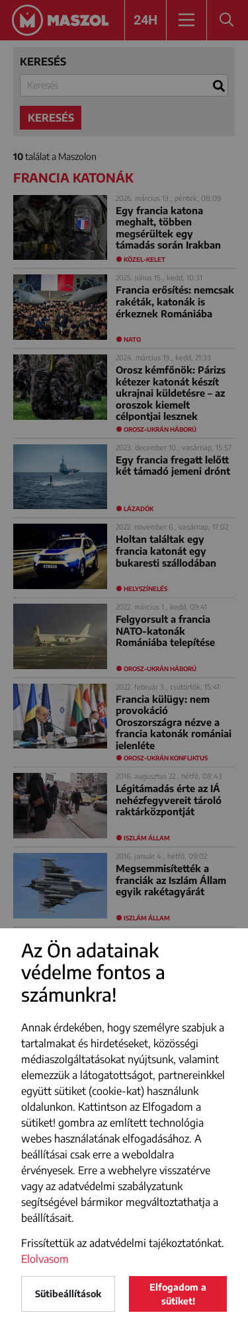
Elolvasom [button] (45, 1259)
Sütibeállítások (68, 1293)
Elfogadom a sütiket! (177, 1294)
